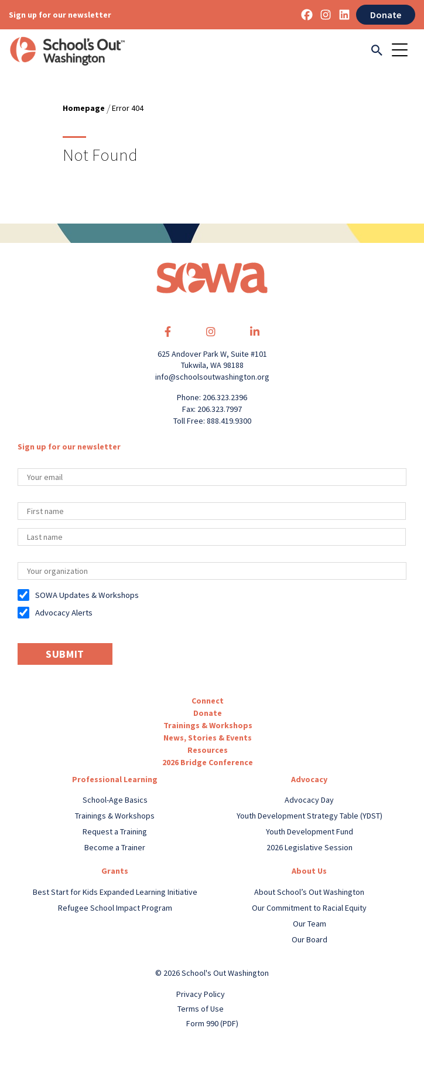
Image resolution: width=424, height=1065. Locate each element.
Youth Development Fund (309, 831)
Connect (208, 700)
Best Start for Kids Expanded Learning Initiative (115, 892)
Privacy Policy (200, 994)
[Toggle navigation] (403, 51)
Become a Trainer (114, 847)
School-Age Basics (115, 799)
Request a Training (115, 831)
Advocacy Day (309, 799)
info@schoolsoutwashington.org (212, 376)
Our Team (309, 923)
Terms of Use (200, 1008)
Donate (385, 15)
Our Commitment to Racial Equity (309, 907)
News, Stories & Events (207, 737)
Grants (114, 870)
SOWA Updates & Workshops (87, 595)
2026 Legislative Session (309, 847)
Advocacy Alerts (64, 612)
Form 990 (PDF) (212, 1023)
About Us (309, 870)
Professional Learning (115, 779)
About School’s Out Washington (309, 892)
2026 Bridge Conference (207, 762)
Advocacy (309, 779)
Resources (207, 750)
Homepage (84, 108)
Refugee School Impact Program (115, 907)
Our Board (309, 939)
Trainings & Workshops (207, 725)
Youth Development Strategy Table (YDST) (309, 815)
